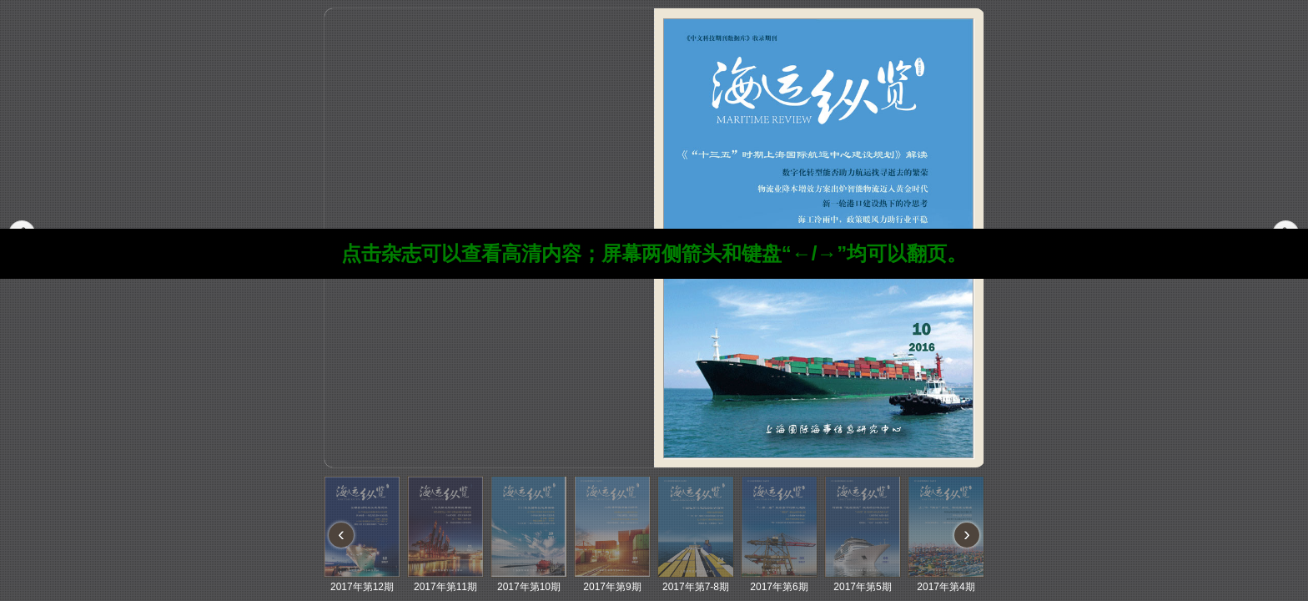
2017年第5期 (862, 580)
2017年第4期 (946, 580)
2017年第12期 (362, 580)
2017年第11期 (445, 580)
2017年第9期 (612, 580)
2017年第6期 (779, 580)
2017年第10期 (528, 580)
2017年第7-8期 (695, 580)
